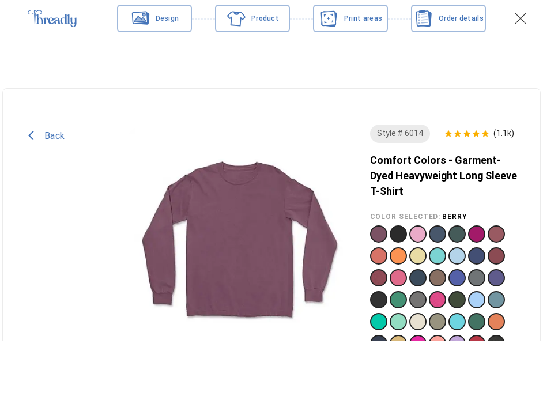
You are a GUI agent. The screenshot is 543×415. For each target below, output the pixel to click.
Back (46, 141)
